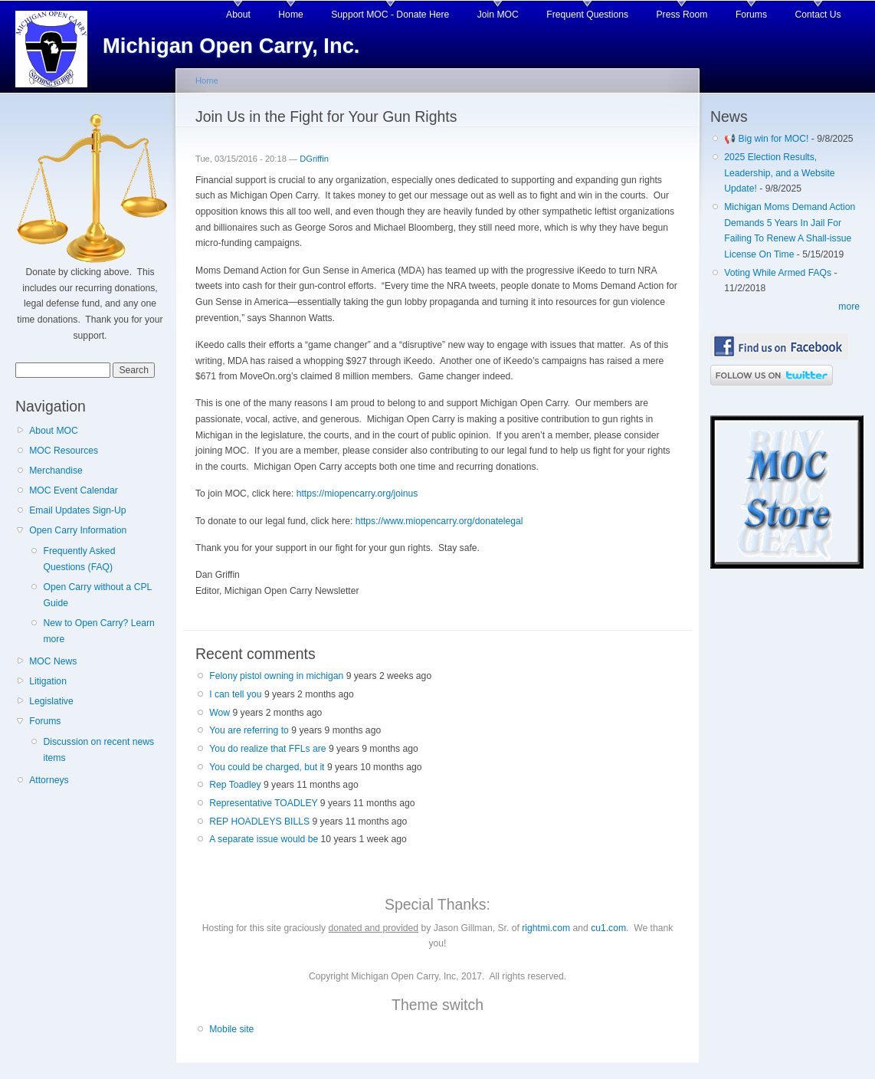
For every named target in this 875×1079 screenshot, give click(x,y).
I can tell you (235, 694)
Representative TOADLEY (263, 803)
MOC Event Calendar (73, 490)
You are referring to (249, 730)
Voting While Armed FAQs (777, 272)
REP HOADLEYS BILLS (259, 821)
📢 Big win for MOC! (767, 138)
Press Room (682, 14)
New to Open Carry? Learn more (98, 631)
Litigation (48, 681)
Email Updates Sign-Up (77, 510)
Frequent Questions (587, 14)
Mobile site (231, 1029)
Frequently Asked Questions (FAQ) (79, 559)
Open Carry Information (77, 530)
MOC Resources (63, 450)
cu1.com (608, 928)
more (849, 306)
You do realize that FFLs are (267, 748)
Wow (219, 712)
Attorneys (48, 780)
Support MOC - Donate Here (390, 14)
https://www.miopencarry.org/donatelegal (439, 521)
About (238, 14)
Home (290, 14)
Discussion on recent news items (98, 749)
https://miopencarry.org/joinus (357, 493)
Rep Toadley (235, 784)
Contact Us (818, 14)
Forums (751, 14)
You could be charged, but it (266, 767)
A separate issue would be (263, 839)
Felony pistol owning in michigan (276, 676)
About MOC (53, 430)
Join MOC (498, 14)
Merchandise (56, 470)
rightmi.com (546, 928)
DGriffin (314, 158)
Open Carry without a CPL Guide (97, 595)
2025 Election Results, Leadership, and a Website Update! (779, 173)
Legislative (51, 701)
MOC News (53, 661)
